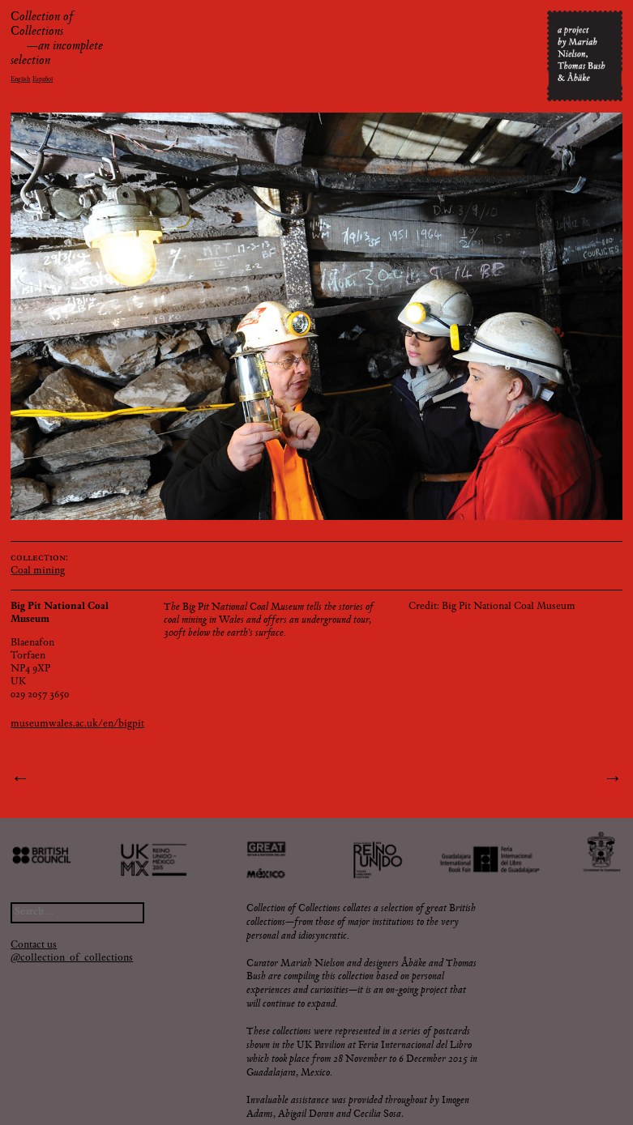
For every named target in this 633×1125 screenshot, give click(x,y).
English (20, 79)
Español (42, 79)
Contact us (34, 945)
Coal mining (38, 571)
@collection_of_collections (72, 958)
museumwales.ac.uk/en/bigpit (77, 724)
